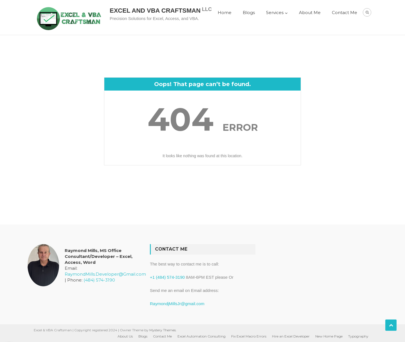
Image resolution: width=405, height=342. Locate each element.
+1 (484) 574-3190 (167, 277)
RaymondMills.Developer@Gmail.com (105, 274)
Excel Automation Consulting (201, 336)
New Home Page (329, 336)
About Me (310, 12)
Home (224, 12)
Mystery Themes (162, 330)
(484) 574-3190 (99, 280)
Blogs (249, 12)
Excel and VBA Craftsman (155, 10)
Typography (358, 336)
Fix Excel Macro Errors (248, 336)
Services (275, 12)
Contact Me (344, 12)
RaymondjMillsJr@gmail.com (177, 303)
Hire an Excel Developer (291, 336)
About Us (125, 336)
